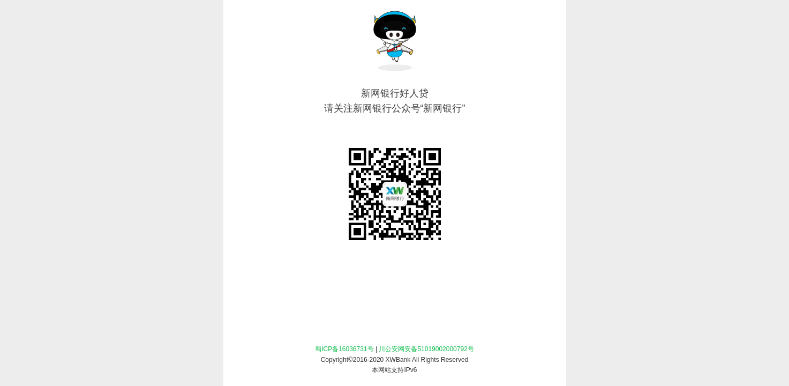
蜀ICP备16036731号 (344, 349)
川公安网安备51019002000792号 (426, 349)
